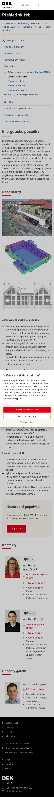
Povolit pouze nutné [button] (27, 416)
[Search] (30, 5)
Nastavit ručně (27, 422)
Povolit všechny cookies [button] (27, 410)
